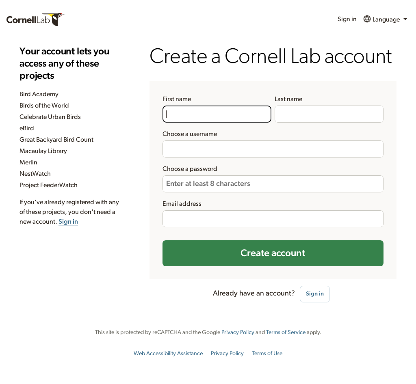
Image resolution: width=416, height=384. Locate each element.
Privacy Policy (237, 332)
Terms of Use (267, 353)
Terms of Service (286, 332)
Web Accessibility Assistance (168, 353)
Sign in (347, 19)
